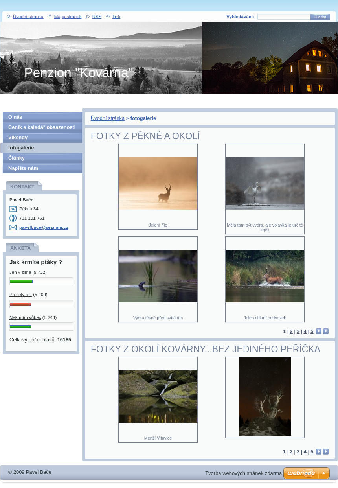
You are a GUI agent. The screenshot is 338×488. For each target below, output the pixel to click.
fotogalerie (21, 148)
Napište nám (23, 168)
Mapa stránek (68, 16)
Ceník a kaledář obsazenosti (41, 127)
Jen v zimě (20, 272)
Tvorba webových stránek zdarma (243, 473)
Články (16, 158)
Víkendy (18, 137)
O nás (15, 117)
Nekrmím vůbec (25, 317)
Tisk (116, 16)
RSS (97, 16)
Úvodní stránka (108, 118)
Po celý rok (20, 294)
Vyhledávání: (240, 16)
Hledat (320, 17)
